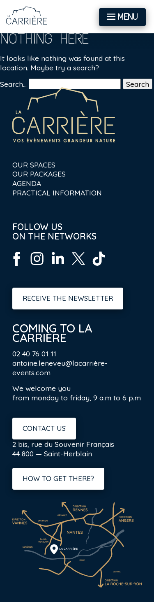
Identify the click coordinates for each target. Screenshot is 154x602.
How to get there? (58, 478)
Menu (128, 17)
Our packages (39, 173)
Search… (13, 83)
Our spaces (33, 164)
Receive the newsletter (68, 298)
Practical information (57, 192)
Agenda (26, 183)
